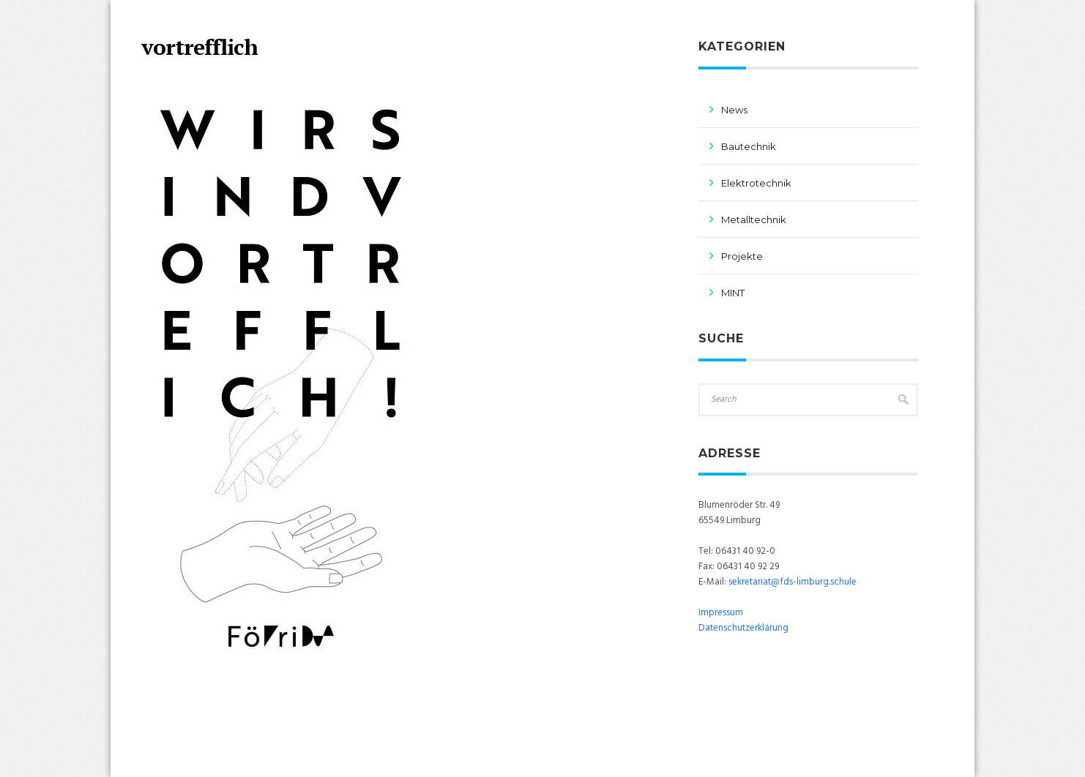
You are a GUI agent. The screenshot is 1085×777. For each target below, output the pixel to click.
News (734, 110)
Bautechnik (748, 146)
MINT (733, 293)
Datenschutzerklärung (743, 628)
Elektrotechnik (756, 183)
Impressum (720, 612)
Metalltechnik (753, 219)
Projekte (742, 256)
